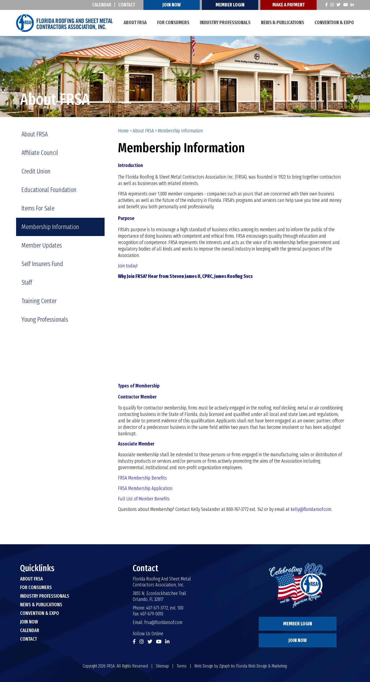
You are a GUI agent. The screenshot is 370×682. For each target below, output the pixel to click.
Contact (126, 5)
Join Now (171, 5)
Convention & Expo (334, 23)
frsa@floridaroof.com (163, 622)
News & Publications (282, 23)
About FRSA (135, 23)
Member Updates (41, 245)
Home (123, 131)
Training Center (39, 301)
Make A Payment (288, 5)
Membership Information (50, 227)
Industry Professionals (225, 23)
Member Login (230, 5)
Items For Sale (37, 208)
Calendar (101, 5)
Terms (182, 666)
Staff (26, 282)
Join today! (128, 266)
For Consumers (173, 23)
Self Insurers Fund (42, 264)
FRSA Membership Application (145, 488)
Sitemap (162, 666)
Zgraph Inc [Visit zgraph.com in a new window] (227, 666)
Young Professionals (44, 319)
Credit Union (35, 171)
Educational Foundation (48, 190)
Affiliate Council (39, 153)
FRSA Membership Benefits (142, 478)
